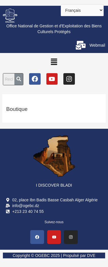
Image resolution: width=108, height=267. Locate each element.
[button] (54, 61)
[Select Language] (82, 10)
